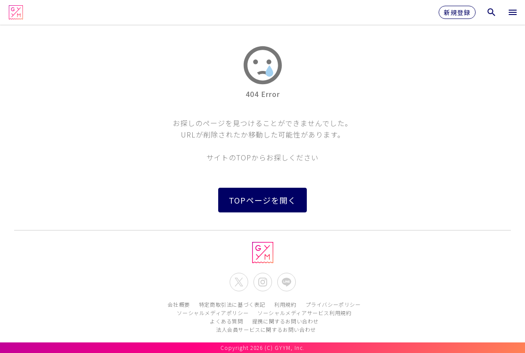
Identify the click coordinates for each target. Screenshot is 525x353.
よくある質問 (226, 321)
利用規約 (285, 304)
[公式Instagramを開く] (262, 282)
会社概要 (179, 304)
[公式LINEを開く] (286, 282)
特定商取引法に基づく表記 (232, 304)
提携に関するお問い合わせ (285, 321)
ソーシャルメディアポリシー (213, 312)
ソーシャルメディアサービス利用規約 (304, 312)
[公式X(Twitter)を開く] (239, 282)
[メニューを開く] (512, 12)
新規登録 (457, 12)
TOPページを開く (262, 200)
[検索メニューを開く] (491, 12)
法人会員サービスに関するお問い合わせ (266, 329)
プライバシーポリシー (333, 304)
